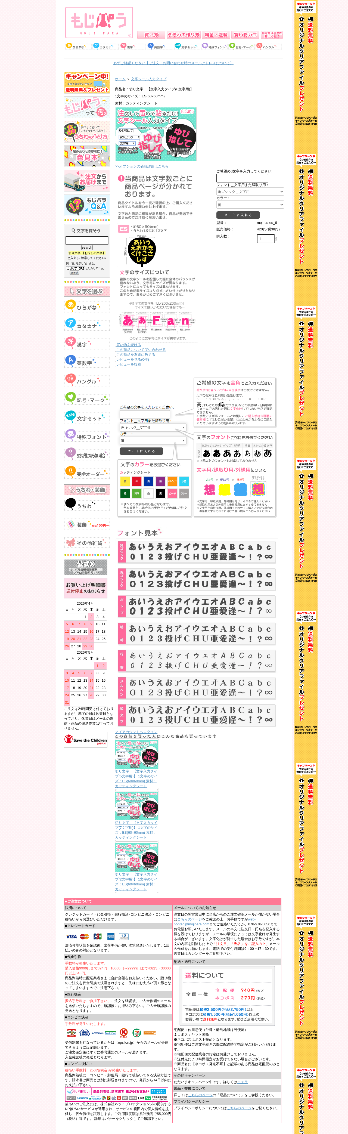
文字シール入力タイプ (148, 79)
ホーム (120, 79)
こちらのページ (189, 919)
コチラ (242, 1082)
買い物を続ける (128, 345)
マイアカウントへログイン (136, 732)
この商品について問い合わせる (141, 350)
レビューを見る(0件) (132, 359)
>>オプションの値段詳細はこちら (142, 166)
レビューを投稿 (128, 364)
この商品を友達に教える (135, 355)
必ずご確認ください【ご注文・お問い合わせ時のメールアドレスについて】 (173, 63)
